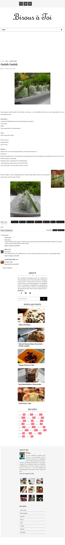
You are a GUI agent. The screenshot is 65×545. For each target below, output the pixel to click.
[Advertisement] (32, 47)
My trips (31, 430)
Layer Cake (28, 424)
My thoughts (21, 430)
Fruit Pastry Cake (25, 403)
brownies (36, 414)
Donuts (28, 421)
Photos (20, 433)
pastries (41, 430)
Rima (6, 249)
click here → (21, 290)
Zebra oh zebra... (25, 325)
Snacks (20, 436)
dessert (20, 421)
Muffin (20, 427)
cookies (38, 417)
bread (28, 414)
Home (2, 61)
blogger (49, 230)
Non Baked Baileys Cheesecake (30, 384)
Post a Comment (7, 268)
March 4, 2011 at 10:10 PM (12, 245)
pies (27, 433)
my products (39, 427)
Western (28, 436)
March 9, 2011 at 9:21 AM (12, 256)
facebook (61, 230)
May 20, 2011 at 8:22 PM (11, 264)
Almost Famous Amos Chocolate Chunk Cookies (30, 345)
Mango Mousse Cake (26, 365)
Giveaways (37, 421)
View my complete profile (27, 473)
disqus (55, 230)
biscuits (20, 414)
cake (20, 417)
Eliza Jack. (32, 541)
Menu (3, 29)
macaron (37, 424)
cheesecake (29, 417)
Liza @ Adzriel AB (10, 259)
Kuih (20, 424)
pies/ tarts (35, 433)
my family (29, 427)
